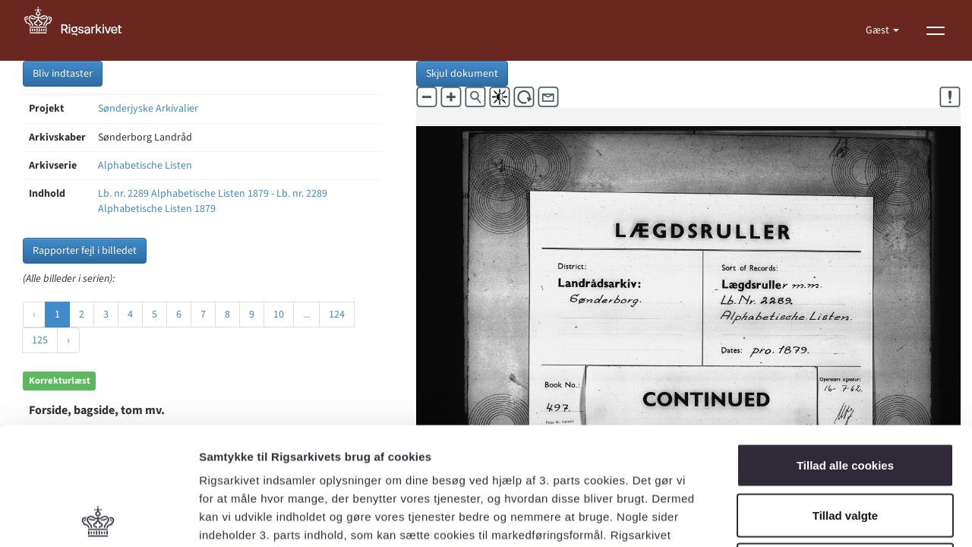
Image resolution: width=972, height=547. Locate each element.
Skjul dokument (462, 73)
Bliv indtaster (63, 73)
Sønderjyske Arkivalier (148, 108)
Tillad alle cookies (845, 347)
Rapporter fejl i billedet (85, 250)
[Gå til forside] (81, 30)
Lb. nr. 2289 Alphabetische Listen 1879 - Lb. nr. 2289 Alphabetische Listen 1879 (212, 201)
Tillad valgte (845, 397)
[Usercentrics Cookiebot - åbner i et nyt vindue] (98, 517)
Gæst (879, 30)
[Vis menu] (935, 30)
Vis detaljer (789, 517)
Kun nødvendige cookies (845, 447)
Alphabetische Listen (145, 165)
